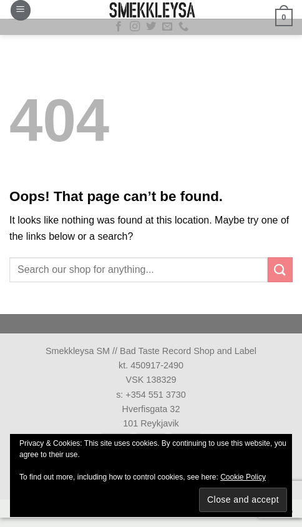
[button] (21, 10)
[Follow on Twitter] (151, 26)
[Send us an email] (167, 26)
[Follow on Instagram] (135, 26)
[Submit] (280, 269)
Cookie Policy (243, 477)
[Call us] (183, 26)
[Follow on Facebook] (119, 26)
